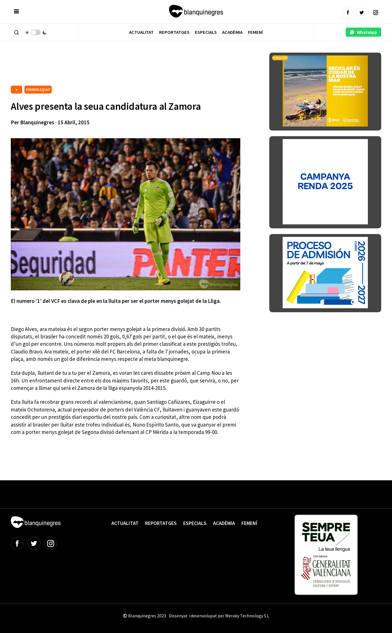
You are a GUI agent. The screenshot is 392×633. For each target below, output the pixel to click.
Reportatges (174, 32)
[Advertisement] (114, 68)
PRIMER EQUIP (38, 89)
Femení (255, 32)
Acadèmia (232, 32)
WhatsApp (363, 32)
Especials (206, 32)
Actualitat (141, 32)
